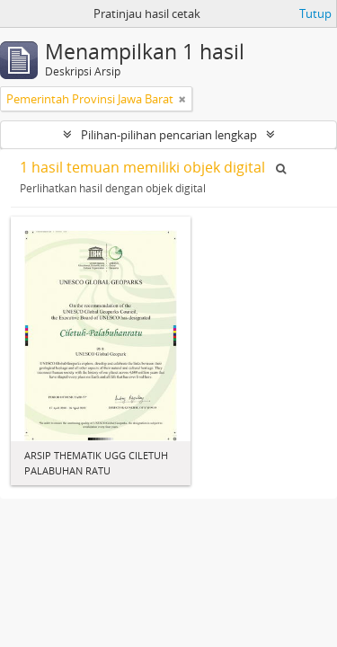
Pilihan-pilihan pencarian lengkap (169, 135)
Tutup (315, 13)
